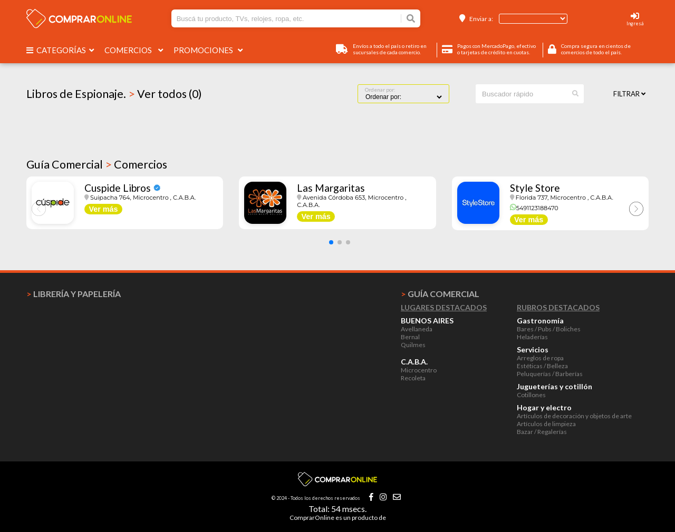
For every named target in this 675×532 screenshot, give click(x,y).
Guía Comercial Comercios (96, 164)
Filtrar (629, 94)
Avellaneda (416, 329)
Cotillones (531, 395)
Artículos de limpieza (546, 424)
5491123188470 (534, 208)
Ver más (103, 209)
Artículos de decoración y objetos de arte (574, 416)
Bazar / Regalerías (542, 432)
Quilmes (413, 345)
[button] (331, 242)
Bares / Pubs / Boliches (549, 329)
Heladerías (532, 337)
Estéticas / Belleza (542, 366)
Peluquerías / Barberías (550, 374)
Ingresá (634, 23)
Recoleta (413, 378)
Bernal (410, 337)
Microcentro (419, 370)
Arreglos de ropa (540, 358)
